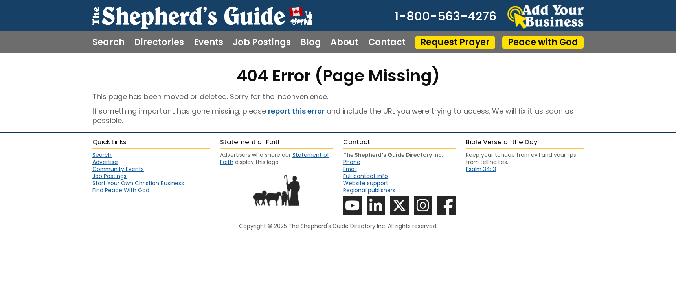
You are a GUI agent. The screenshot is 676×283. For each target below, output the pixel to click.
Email (350, 169)
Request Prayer (455, 42)
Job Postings (262, 42)
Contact (387, 42)
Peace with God (543, 42)
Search (108, 42)
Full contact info (365, 176)
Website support (365, 183)
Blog (310, 42)
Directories (159, 42)
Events (208, 42)
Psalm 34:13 (481, 169)
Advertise (105, 161)
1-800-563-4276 (445, 17)
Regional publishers (369, 190)
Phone (351, 162)
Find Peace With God (120, 190)
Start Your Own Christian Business (138, 183)
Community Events (118, 169)
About (344, 42)
